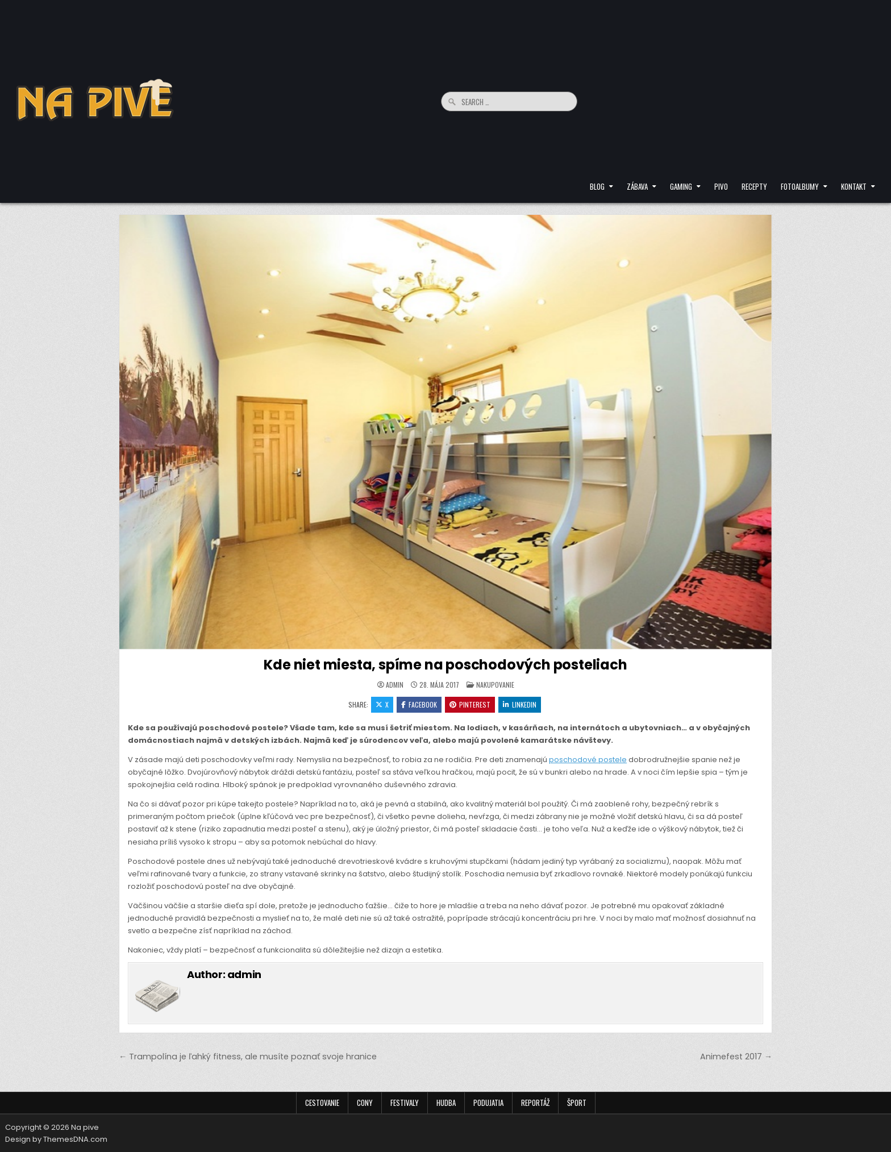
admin (394, 684)
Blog (597, 186)
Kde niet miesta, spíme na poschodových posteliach (445, 664)
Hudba (446, 1102)
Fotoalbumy (800, 186)
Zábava (637, 186)
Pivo (721, 186)
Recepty (754, 186)
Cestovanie (322, 1102)
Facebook (419, 704)
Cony (365, 1102)
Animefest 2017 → (736, 1056)
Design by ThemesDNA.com (56, 1139)
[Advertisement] (732, 90)
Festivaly (404, 1102)
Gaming (681, 186)
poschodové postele (588, 759)
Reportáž (535, 1102)
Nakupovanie (495, 684)
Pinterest (469, 704)
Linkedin (519, 704)
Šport (576, 1102)
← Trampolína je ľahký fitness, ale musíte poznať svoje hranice (248, 1056)
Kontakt (854, 186)
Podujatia (488, 1102)
